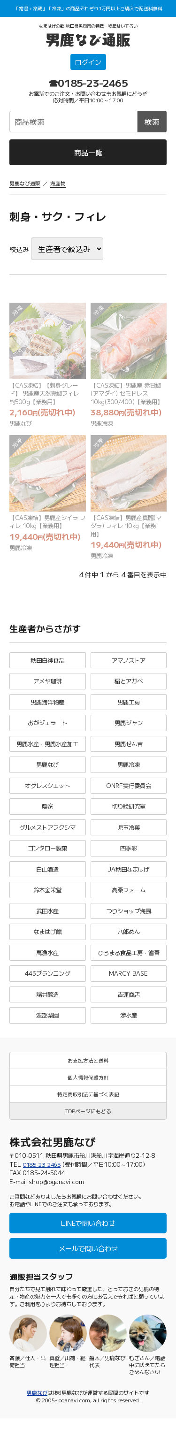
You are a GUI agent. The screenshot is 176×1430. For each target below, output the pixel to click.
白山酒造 (47, 876)
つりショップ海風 (128, 918)
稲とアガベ (128, 685)
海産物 (58, 183)
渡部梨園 (47, 1024)
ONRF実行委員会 (128, 791)
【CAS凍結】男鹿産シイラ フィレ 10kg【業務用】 (46, 524)
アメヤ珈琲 (47, 685)
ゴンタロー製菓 (47, 855)
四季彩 (128, 855)
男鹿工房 (128, 707)
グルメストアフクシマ (47, 834)
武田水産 (47, 918)
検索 (152, 122)
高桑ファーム (128, 897)
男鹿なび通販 (24, 183)
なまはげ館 (47, 939)
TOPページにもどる (88, 1122)
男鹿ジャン (128, 728)
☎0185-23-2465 (88, 83)
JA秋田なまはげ (128, 876)
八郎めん (128, 939)
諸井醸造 (47, 1003)
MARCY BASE (128, 982)
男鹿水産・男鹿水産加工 (47, 749)
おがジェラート (47, 728)
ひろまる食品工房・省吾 (128, 960)
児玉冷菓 (128, 834)
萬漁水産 (47, 960)
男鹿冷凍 (103, 425)
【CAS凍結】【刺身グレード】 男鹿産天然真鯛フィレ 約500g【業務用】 (46, 395)
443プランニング (47, 982)
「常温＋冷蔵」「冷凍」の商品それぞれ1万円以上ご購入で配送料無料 (88, 8)
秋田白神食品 (47, 664)
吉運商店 (128, 1003)
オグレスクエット (47, 791)
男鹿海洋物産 (47, 707)
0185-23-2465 (44, 1175)
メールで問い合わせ (88, 1260)
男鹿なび (21, 425)
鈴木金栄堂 (47, 897)
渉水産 (128, 1024)
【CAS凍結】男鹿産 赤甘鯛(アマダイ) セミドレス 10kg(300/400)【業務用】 (129, 395)
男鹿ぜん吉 (128, 749)
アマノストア (128, 664)
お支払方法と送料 (88, 1070)
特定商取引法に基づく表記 (88, 1105)
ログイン (88, 63)
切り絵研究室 (128, 812)
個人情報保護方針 (88, 1087)
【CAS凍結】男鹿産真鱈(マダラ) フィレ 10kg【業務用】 (126, 529)
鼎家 (47, 812)
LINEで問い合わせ (88, 1234)
